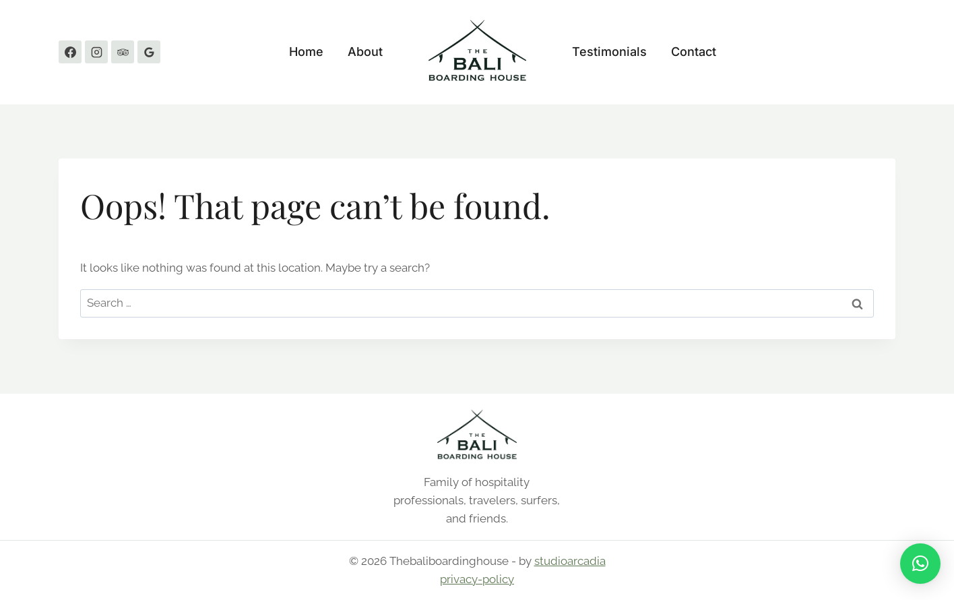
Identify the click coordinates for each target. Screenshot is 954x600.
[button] (920, 563)
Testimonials (609, 51)
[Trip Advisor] (122, 51)
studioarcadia (570, 561)
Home (306, 51)
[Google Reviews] (148, 51)
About (365, 51)
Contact (693, 51)
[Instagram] (96, 51)
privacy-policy (477, 579)
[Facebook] (70, 51)
